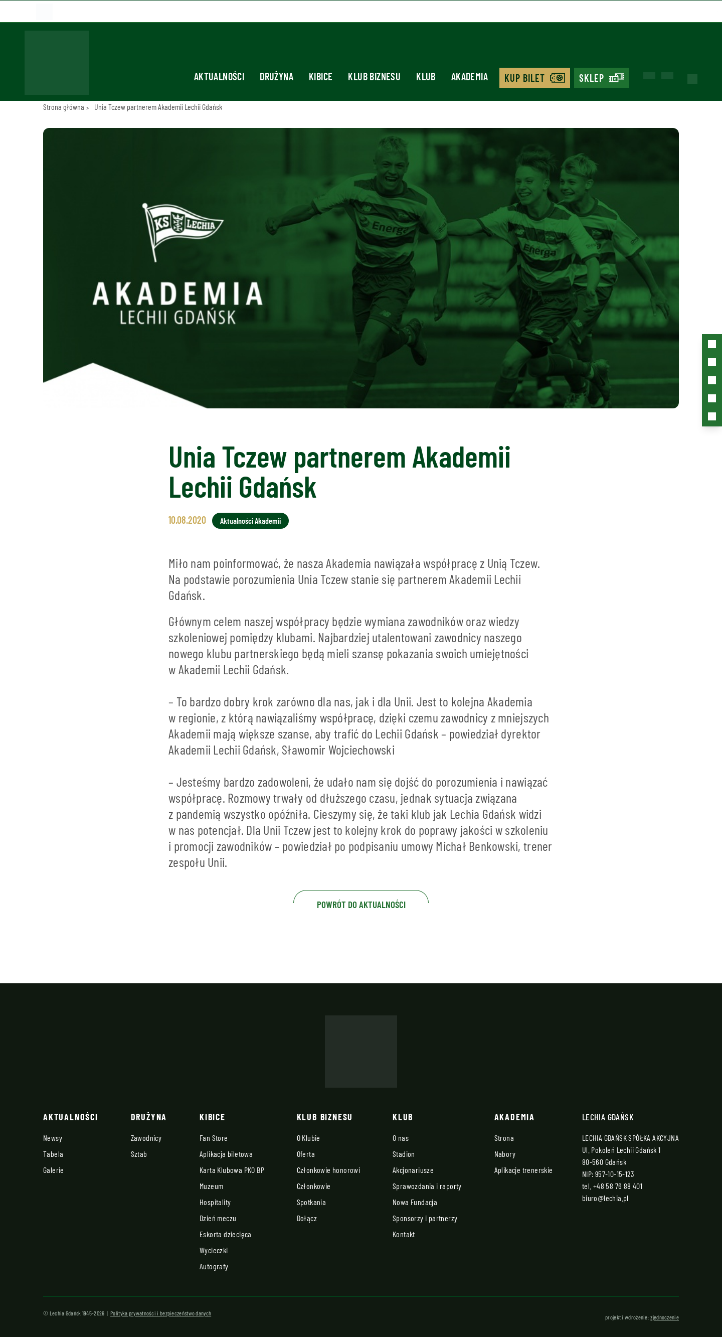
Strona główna (63, 106)
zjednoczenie (664, 1316)
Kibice (320, 76)
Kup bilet (524, 78)
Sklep (591, 78)
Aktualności (219, 76)
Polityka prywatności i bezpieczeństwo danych (160, 1312)
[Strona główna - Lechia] (57, 66)
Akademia (469, 76)
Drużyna (276, 76)
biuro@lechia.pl (605, 1198)
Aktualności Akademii (250, 520)
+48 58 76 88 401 (617, 1186)
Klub (426, 76)
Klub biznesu (374, 76)
